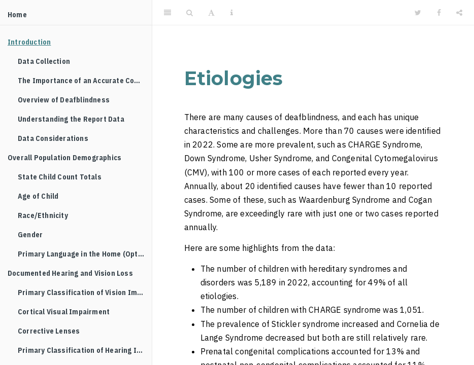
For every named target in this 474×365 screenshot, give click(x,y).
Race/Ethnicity (43, 215)
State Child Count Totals (59, 176)
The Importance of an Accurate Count (82, 80)
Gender (30, 234)
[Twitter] (418, 12)
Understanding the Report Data (71, 119)
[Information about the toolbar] (232, 12)
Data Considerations (53, 138)
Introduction (29, 42)
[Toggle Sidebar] (167, 12)
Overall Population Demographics (64, 157)
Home (17, 14)
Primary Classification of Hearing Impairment (85, 350)
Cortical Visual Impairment (64, 311)
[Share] (459, 12)
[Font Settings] (211, 12)
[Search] (189, 12)
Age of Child (38, 196)
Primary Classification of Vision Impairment (85, 292)
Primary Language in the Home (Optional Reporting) (85, 254)
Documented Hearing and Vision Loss (70, 273)
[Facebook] (439, 12)
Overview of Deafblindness (64, 99)
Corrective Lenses (49, 331)
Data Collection (44, 61)
